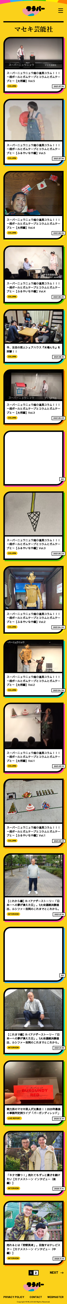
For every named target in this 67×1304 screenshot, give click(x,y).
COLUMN (12, 86)
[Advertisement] (33, 458)
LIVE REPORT (14, 1118)
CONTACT (36, 1297)
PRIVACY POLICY (13, 1297)
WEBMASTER (55, 1297)
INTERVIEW (13, 914)
